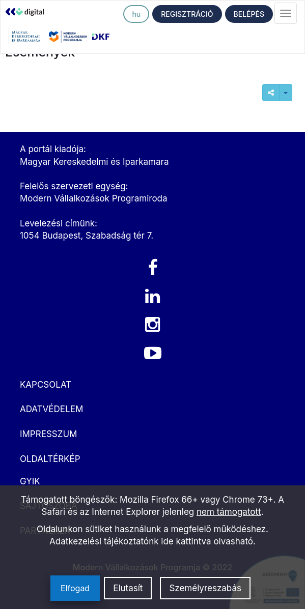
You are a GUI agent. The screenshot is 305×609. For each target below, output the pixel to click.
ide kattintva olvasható (207, 541)
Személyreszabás (205, 588)
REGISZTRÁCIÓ (187, 14)
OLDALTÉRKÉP (50, 459)
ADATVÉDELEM (51, 409)
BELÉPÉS (249, 14)
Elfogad (75, 588)
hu (136, 14)
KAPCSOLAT (45, 385)
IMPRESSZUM (48, 434)
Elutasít (128, 588)
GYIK (30, 481)
